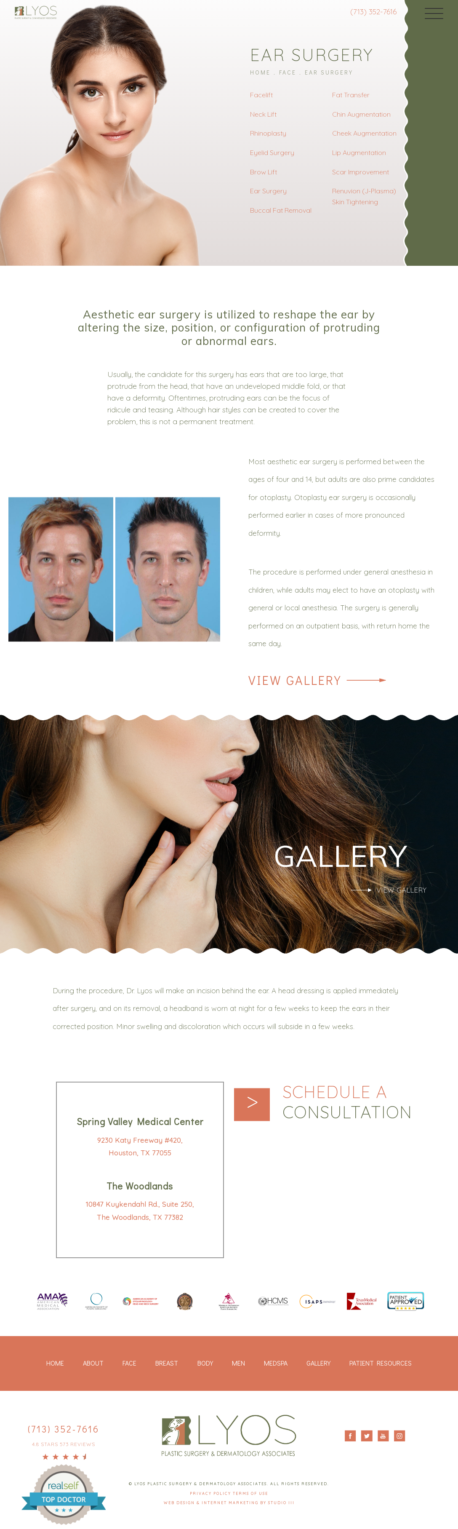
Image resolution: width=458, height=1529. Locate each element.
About (93, 1362)
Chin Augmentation (361, 114)
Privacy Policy (211, 1493)
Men (238, 1362)
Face (287, 72)
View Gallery (294, 680)
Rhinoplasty (268, 133)
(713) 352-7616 (373, 11)
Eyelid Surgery (272, 152)
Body (205, 1362)
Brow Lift (263, 172)
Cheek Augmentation (364, 133)
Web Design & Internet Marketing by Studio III (229, 1502)
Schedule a (347, 1102)
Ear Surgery (329, 72)
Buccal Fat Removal (281, 210)
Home (260, 72)
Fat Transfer (351, 95)
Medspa (276, 1362)
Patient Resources (380, 1362)
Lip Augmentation (359, 152)
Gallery (318, 1362)
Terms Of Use (250, 1493)
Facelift (261, 95)
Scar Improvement (360, 172)
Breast (166, 1362)
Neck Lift (263, 114)
